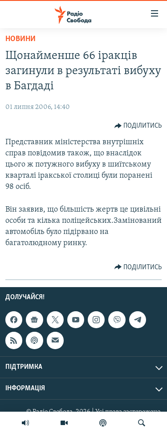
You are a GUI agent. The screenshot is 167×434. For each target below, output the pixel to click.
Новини (20, 39)
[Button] (138, 126)
